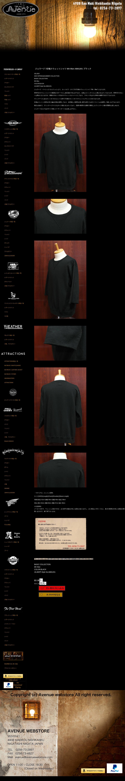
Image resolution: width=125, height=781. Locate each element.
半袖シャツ (7, 104)
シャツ (6, 158)
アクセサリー (8, 255)
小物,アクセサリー (9, 116)
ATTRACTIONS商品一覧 (11, 365)
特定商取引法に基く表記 (11, 668)
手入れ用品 (7, 529)
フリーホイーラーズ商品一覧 (12, 78)
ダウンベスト (8, 286)
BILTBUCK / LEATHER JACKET (13, 374)
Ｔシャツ (6, 95)
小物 (5, 488)
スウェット (7, 146)
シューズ (6, 251)
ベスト (6, 108)
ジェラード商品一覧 (9, 226)
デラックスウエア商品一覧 (11, 183)
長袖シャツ (7, 99)
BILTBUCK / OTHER (10, 378)
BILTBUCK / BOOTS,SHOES (12, 369)
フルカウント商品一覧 (10, 420)
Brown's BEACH (8, 445)
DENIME (6, 492)
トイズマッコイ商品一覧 (11, 133)
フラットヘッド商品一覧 (11, 619)
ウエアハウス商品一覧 (10, 463)
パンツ (6, 112)
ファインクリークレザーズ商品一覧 (14, 307)
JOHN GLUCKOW (9, 260)
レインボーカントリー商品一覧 (12, 277)
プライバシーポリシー (10, 672)
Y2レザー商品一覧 (9, 339)
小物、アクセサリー (9, 348)
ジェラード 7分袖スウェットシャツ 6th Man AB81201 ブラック (63, 73)
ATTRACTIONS (8, 386)
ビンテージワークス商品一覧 (12, 404)
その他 (6, 320)
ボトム (6, 471)
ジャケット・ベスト (9, 628)
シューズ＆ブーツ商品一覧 (11, 546)
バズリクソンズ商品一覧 (11, 574)
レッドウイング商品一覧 (11, 516)
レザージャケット (9, 82)
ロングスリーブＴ (9, 91)
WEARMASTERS (9, 382)
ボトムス (6, 247)
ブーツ (6, 520)
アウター (6, 87)
